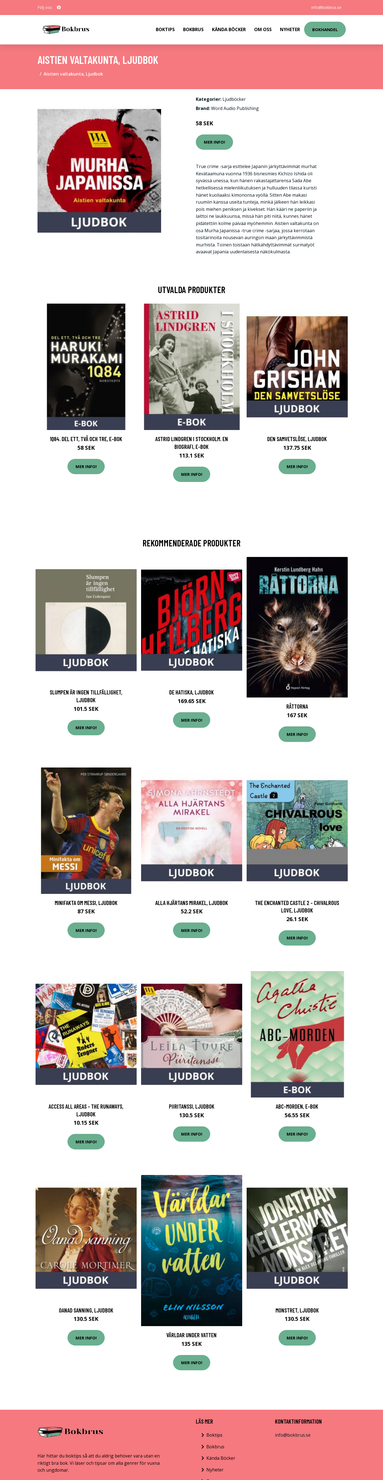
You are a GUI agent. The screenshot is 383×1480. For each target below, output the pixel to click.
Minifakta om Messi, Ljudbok (86, 902)
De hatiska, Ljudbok (191, 692)
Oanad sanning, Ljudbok (86, 1310)
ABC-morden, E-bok (297, 1106)
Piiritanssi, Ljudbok (191, 1106)
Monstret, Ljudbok (297, 1310)
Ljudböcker (234, 99)
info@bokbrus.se (326, 7)
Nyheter (290, 29)
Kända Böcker (229, 29)
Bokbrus (193, 29)
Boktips (165, 29)
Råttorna (297, 706)
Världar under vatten (191, 1334)
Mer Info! (214, 142)
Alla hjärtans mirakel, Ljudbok (191, 902)
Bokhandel (325, 29)
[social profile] (59, 7)
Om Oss (263, 29)
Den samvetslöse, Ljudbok (297, 438)
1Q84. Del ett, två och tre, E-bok (86, 438)
